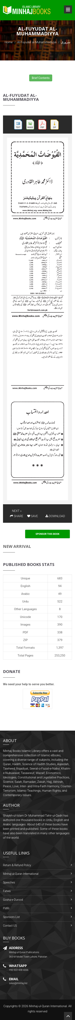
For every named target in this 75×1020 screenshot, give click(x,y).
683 (59, 578)
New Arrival (17, 546)
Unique (25, 578)
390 (59, 624)
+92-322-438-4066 (18, 970)
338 (59, 632)
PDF (25, 632)
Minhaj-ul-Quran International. (48, 1006)
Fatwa (7, 891)
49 (60, 594)
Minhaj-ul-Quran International (20, 873)
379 (59, 640)
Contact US (10, 925)
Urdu (25, 601)
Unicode (25, 617)
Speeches (9, 882)
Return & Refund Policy (17, 865)
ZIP (25, 640)
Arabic (25, 594)
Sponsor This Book (48, 534)
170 (59, 617)
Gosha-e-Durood (13, 899)
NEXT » (16, 511)
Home (9, 42)
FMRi (6, 908)
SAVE (32, 516)
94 (60, 586)
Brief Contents (41, 78)
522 (59, 601)
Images (25, 624)
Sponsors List (11, 917)
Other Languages (25, 609)
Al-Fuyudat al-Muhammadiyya (36, 42)
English (25, 586)
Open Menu (68, 9)
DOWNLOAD (55, 516)
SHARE (16, 516)
